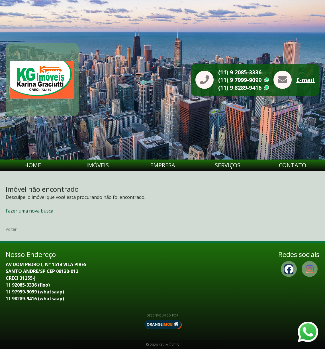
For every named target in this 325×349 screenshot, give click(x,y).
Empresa (162, 165)
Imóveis (97, 165)
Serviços (227, 165)
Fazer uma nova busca (29, 211)
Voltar (11, 229)
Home (32, 165)
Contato (292, 165)
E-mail (305, 80)
